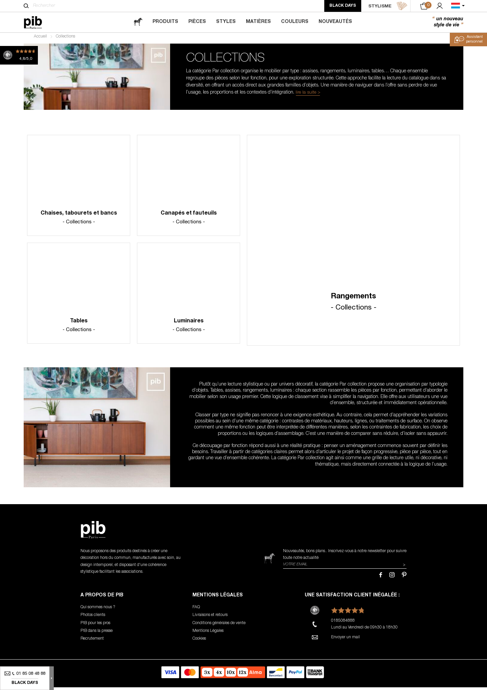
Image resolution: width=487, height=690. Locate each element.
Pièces (197, 22)
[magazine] (138, 22)
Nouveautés (335, 22)
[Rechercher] (26, 5)
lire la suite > (308, 95)
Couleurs (294, 22)
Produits (165, 22)
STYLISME (388, 6)
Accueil (40, 39)
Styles (226, 22)
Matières (258, 22)
